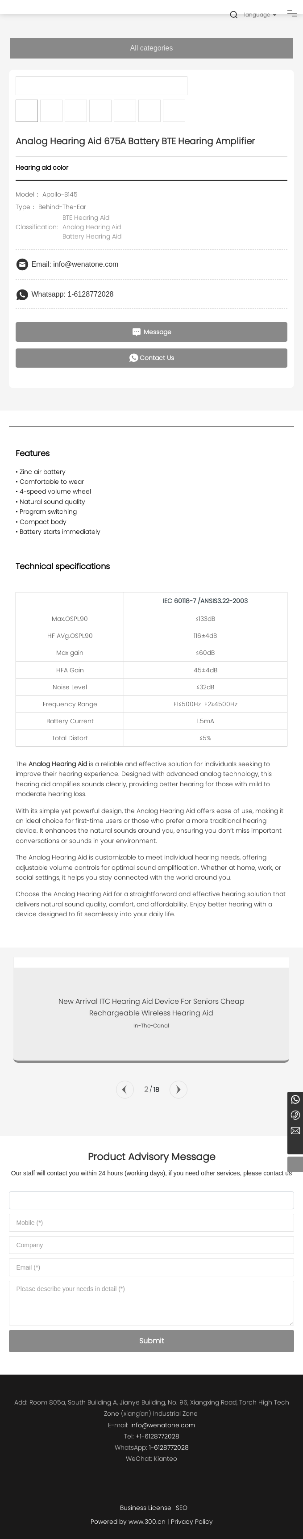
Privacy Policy (192, 1521)
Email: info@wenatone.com (74, 264)
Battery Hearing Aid (91, 236)
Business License (145, 1507)
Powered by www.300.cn (128, 1521)
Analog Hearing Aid (91, 226)
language (257, 14)
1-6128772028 (169, 1447)
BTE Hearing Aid (85, 217)
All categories (151, 48)
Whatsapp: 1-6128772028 (72, 294)
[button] (125, 1090)
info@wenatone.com (162, 1425)
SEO (181, 1507)
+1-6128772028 (157, 1436)
